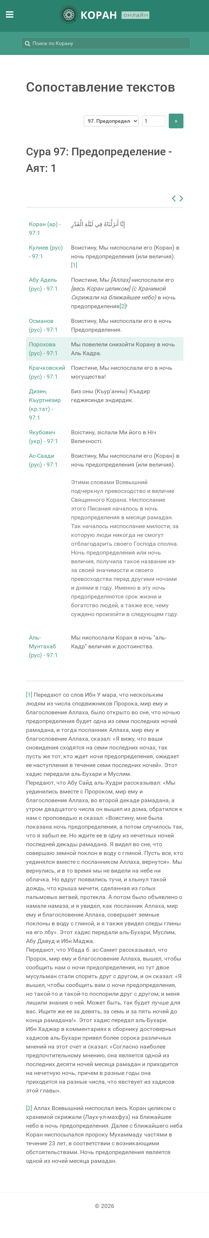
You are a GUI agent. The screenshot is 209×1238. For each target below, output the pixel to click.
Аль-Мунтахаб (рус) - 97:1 (43, 646)
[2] (123, 306)
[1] (74, 265)
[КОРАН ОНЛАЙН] (104, 15)
